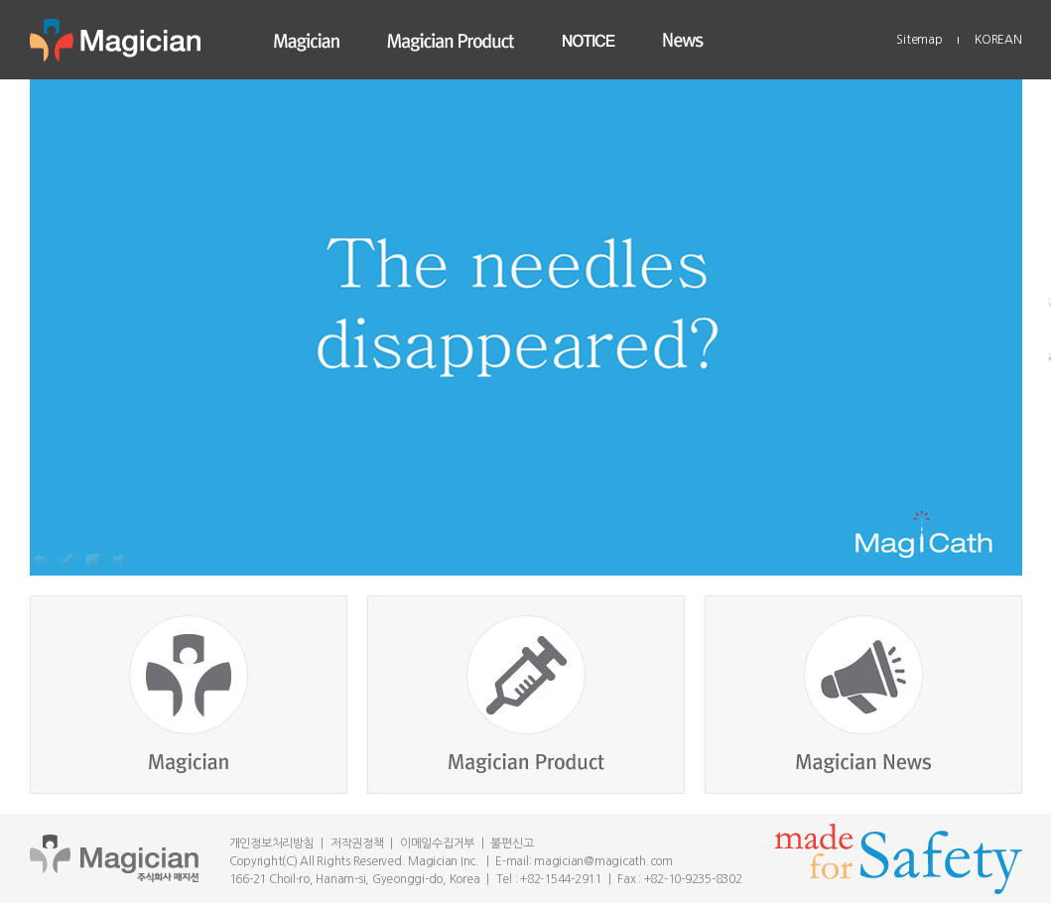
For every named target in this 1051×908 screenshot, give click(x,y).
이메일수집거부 (437, 843)
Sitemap (919, 40)
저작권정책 (357, 843)
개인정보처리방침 (272, 843)
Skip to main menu (0, 0)
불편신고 (511, 843)
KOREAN (998, 40)
